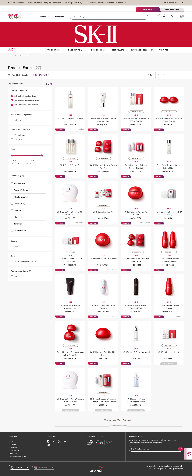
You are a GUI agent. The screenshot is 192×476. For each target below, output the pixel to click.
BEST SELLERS (118, 50)
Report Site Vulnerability (17, 456)
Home (10, 56)
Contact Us (13, 453)
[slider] (12, 155)
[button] (30, 91)
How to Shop (13, 441)
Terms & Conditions (165, 466)
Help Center (13, 444)
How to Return (14, 450)
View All (163, 50)
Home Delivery (14, 447)
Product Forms (76, 50)
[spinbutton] (19, 163)
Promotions (59, 16)
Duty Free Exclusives (142, 50)
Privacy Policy (151, 466)
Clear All (49, 84)
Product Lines (54, 50)
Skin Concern (98, 50)
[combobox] (109, 16)
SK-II (16, 56)
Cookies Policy (178, 466)
